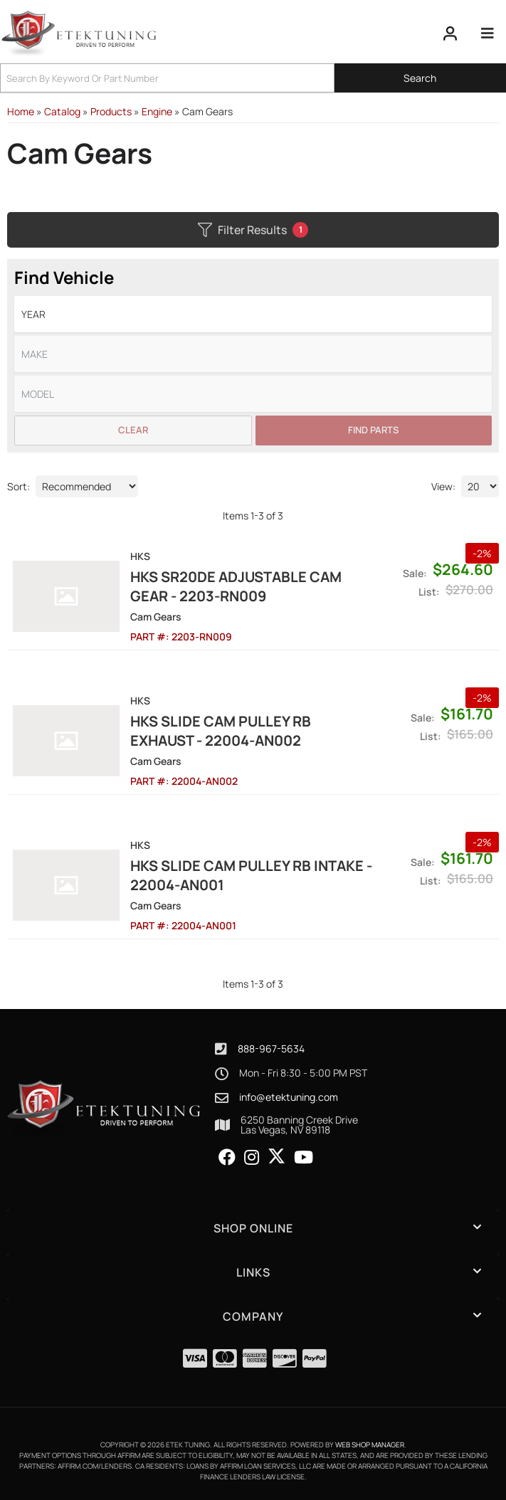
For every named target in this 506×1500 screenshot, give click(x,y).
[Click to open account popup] (450, 33)
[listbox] (253, 314)
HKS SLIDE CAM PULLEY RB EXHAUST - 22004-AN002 (220, 731)
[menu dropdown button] (487, 33)
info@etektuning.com (288, 1097)
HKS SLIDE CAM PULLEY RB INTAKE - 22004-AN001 (251, 875)
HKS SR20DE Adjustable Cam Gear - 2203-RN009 (236, 586)
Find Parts (373, 429)
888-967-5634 (271, 1048)
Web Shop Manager (369, 1444)
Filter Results (253, 230)
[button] (253, 78)
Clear (133, 429)
